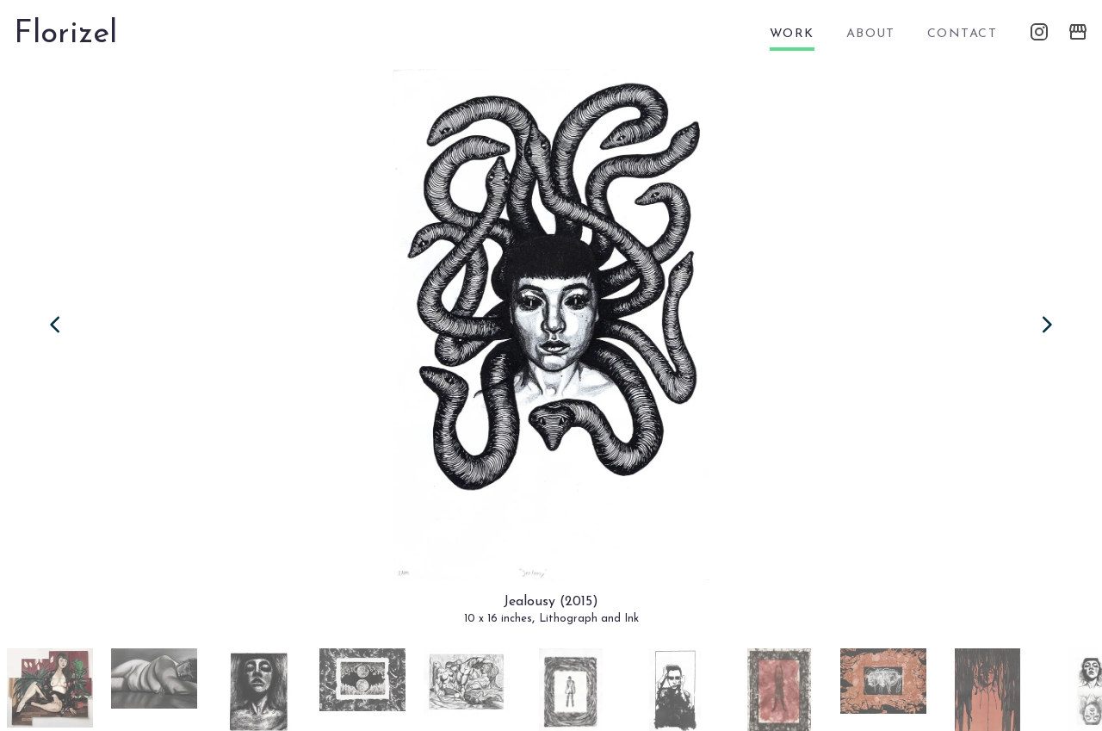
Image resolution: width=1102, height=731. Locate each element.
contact (962, 34)
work (792, 34)
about (870, 34)
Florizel (65, 34)
